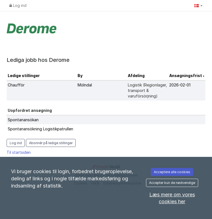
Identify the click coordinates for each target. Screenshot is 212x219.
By (80, 75)
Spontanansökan (23, 119)
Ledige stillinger (24, 75)
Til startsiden (19, 152)
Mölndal (85, 85)
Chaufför (16, 85)
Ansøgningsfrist (186, 75)
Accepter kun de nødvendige (172, 183)
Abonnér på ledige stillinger (51, 143)
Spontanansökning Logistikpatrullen (40, 128)
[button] (198, 5)
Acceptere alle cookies (172, 172)
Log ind (17, 5)
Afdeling (136, 75)
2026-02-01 (179, 85)
